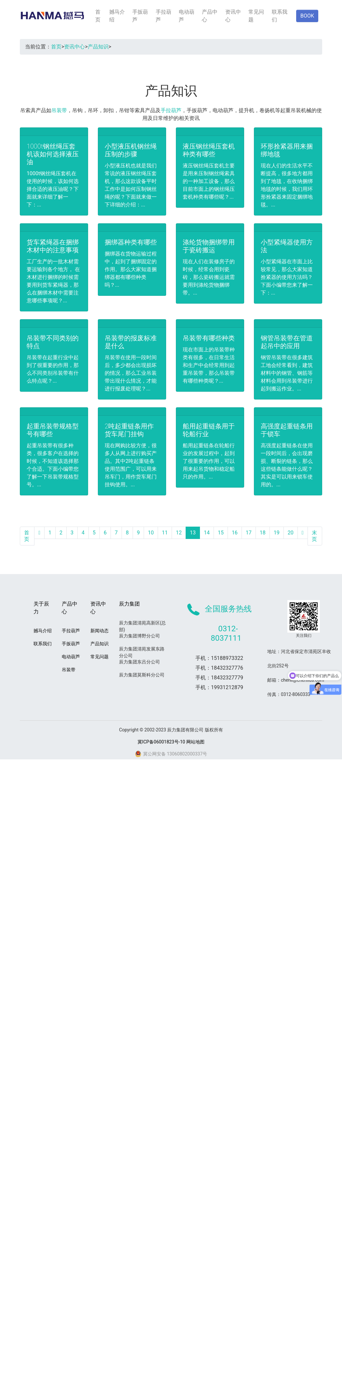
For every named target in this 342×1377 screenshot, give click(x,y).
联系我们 (279, 16)
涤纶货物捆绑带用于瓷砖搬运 (209, 246)
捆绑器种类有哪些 (131, 242)
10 (151, 533)
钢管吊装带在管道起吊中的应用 (287, 342)
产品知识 (98, 47)
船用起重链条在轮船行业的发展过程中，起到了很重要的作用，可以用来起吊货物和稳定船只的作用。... (209, 461)
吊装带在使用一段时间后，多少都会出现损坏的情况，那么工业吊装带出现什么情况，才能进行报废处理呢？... (131, 373)
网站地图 (195, 741)
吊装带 (59, 110)
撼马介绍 (117, 16)
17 (249, 533)
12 (179, 533)
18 (263, 533)
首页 (97, 16)
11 (165, 533)
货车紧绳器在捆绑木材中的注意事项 (53, 246)
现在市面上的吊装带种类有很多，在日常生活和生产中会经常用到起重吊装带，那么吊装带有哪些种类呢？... (209, 365)
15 (221, 533)
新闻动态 (99, 630)
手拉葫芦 (163, 16)
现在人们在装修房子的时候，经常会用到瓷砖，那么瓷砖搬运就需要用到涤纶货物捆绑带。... (209, 277)
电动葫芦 (186, 16)
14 (207, 533)
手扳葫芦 (140, 16)
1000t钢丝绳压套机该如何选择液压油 (53, 154)
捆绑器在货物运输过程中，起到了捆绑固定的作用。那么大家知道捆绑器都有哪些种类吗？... (131, 269)
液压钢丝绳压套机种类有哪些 (209, 150)
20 (291, 533)
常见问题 (256, 16)
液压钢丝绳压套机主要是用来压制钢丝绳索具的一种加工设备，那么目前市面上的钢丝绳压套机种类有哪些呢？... (209, 181)
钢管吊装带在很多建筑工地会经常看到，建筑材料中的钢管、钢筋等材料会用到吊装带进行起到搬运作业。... (287, 373)
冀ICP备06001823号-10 (161, 741)
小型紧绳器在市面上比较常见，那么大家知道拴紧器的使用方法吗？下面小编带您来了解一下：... (287, 277)
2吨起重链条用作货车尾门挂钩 (129, 430)
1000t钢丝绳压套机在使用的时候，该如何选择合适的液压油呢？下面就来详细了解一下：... (53, 189)
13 (193, 533)
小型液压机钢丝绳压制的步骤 (131, 150)
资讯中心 (233, 16)
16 (235, 533)
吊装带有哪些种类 (209, 338)
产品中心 (209, 16)
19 (277, 533)
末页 (314, 536)
